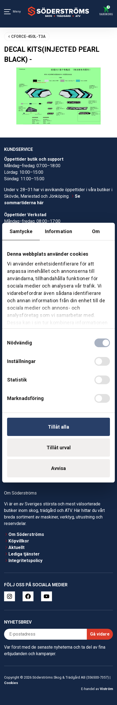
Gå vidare (100, 634)
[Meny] (7, 11)
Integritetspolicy (25, 560)
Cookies (11, 683)
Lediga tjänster (24, 554)
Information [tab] (58, 231)
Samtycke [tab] (21, 231)
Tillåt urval (59, 447)
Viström (106, 689)
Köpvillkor (18, 541)
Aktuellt (16, 547)
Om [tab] (96, 231)
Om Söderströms (26, 534)
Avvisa (58, 468)
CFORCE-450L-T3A (28, 36)
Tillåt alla (58, 427)
